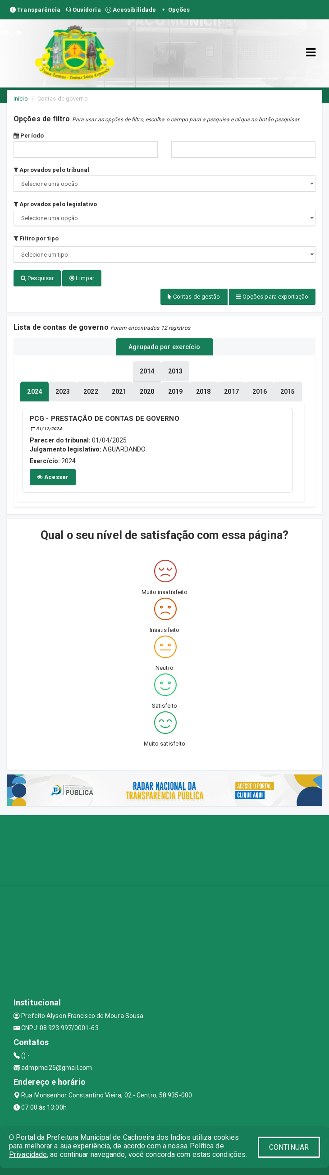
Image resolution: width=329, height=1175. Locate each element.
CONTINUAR (289, 1147)
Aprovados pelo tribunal (52, 169)
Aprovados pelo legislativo (55, 204)
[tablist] (34, 391)
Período (29, 135)
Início (21, 98)
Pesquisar (37, 278)
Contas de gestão (194, 296)
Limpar (81, 278)
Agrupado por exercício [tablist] (164, 346)
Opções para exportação (272, 296)
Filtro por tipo (36, 238)
